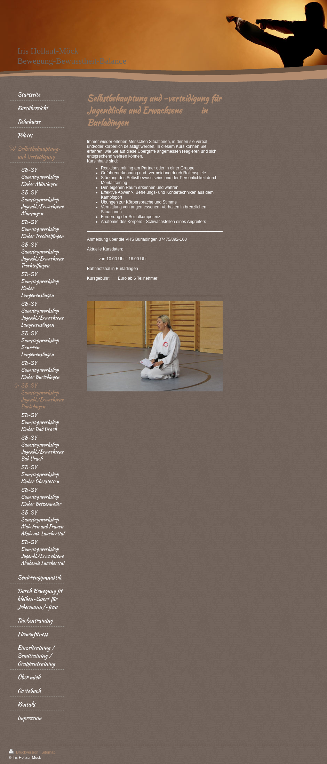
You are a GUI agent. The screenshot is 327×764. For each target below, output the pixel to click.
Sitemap (48, 752)
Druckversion (24, 752)
